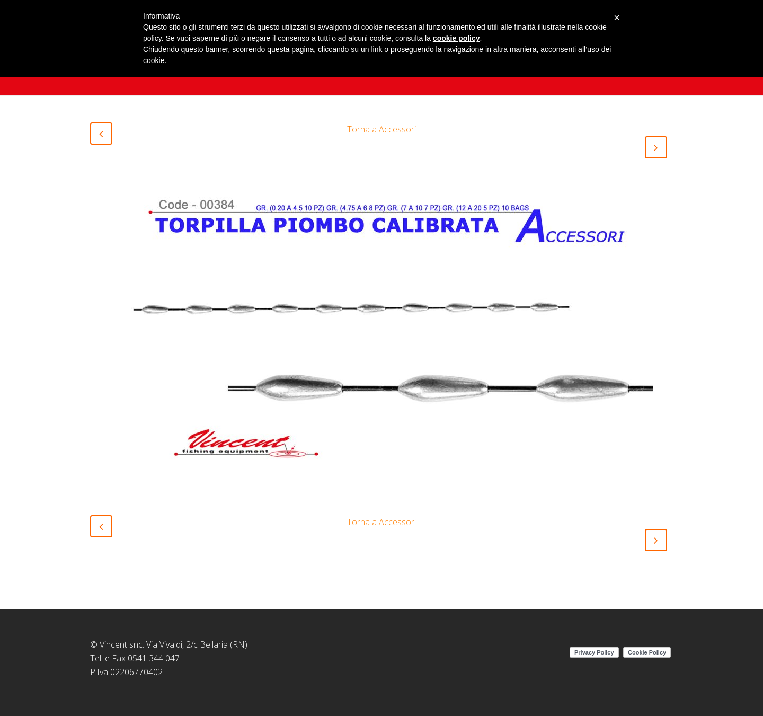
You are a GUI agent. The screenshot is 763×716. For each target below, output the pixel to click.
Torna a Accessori (381, 129)
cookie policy (456, 38)
